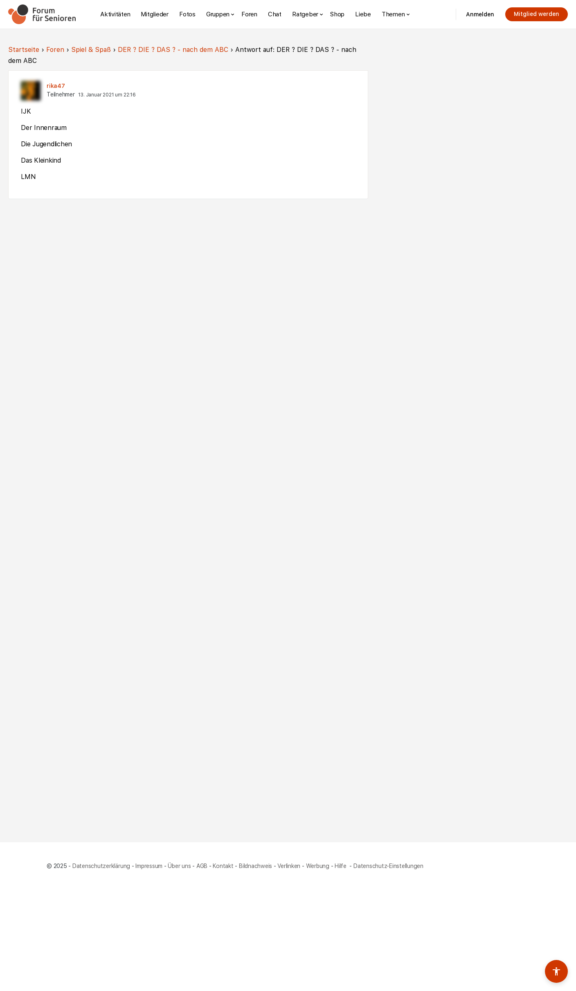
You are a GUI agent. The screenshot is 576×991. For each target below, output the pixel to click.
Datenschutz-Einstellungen (388, 866)
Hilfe (341, 866)
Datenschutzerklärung (101, 866)
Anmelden (480, 14)
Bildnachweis (255, 866)
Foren (55, 50)
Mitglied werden (536, 14)
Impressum (148, 866)
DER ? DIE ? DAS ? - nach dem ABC (173, 50)
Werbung (317, 866)
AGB (201, 866)
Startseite (23, 50)
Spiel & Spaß (91, 50)
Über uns (179, 866)
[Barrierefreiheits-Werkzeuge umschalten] (556, 971)
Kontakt (223, 866)
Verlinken (288, 866)
